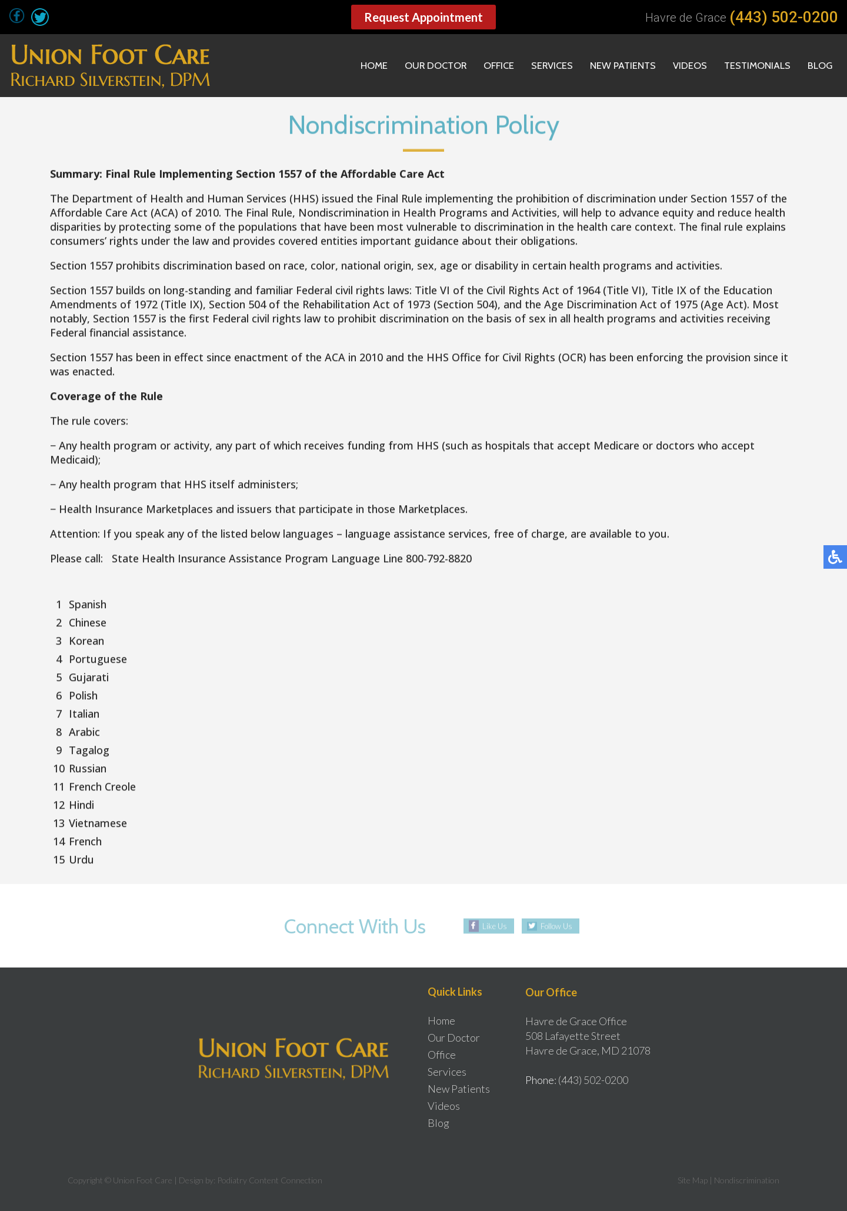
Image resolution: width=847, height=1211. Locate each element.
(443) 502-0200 (783, 17)
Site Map (693, 1180)
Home (343, 65)
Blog (818, 65)
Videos (680, 65)
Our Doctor (409, 65)
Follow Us (556, 926)
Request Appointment (423, 17)
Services (534, 65)
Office (477, 65)
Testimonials (752, 65)
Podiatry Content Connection (269, 1180)
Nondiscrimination (746, 1180)
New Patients (610, 65)
